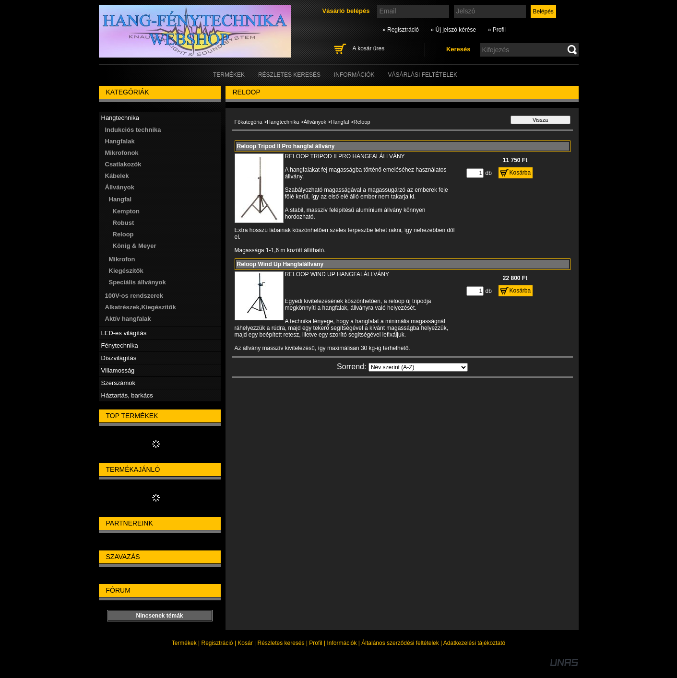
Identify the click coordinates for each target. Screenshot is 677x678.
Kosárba (520, 172)
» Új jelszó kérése (453, 29)
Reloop (123, 234)
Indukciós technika (133, 129)
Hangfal (340, 122)
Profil (315, 643)
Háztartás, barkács (127, 395)
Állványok (315, 122)
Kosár (245, 643)
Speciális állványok (137, 282)
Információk (341, 643)
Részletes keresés (281, 643)
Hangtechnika (283, 122)
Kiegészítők (126, 270)
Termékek (184, 643)
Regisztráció (217, 643)
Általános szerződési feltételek (400, 643)
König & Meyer (134, 245)
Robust (123, 222)
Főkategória (248, 122)
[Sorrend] (418, 367)
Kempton (126, 211)
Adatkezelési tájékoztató (474, 643)
